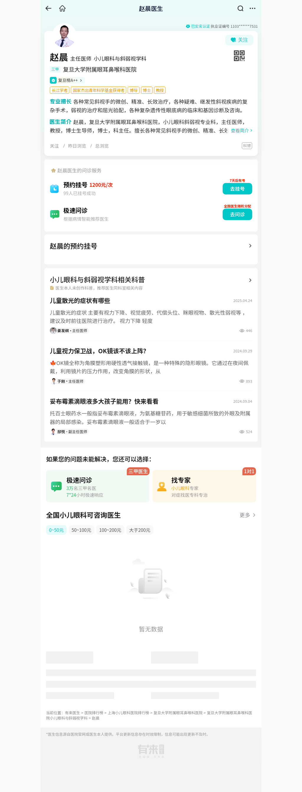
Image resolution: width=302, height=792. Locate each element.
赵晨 (96, 718)
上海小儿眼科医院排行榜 (128, 712)
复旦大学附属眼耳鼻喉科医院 (177, 712)
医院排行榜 (93, 712)
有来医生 (72, 712)
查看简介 (240, 130)
